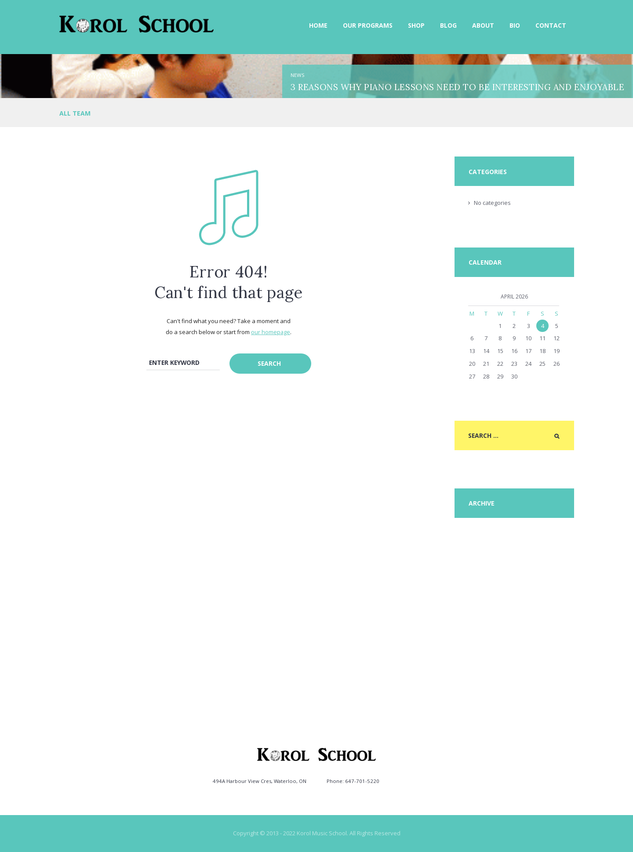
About (483, 25)
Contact (550, 25)
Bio (514, 25)
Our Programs (368, 25)
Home (318, 25)
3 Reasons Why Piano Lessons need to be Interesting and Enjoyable (457, 86)
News (298, 75)
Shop (416, 25)
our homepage (271, 332)
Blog (448, 25)
